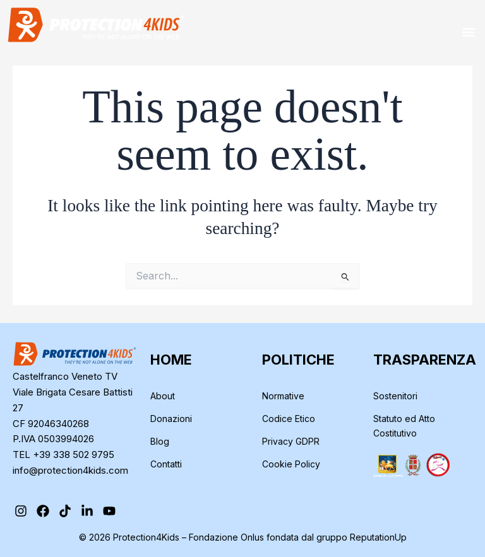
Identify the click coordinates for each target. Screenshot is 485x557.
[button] (468, 31)
